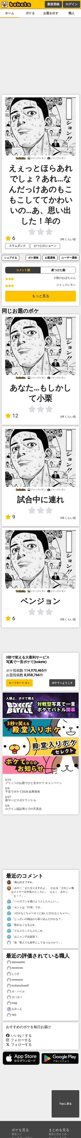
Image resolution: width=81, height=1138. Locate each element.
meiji (12, 1003)
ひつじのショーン (45, 245)
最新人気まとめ (58, 1134)
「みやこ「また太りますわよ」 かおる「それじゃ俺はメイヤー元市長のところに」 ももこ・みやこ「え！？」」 (40, 891)
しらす (13, 974)
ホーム (9, 13)
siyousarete (16, 962)
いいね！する (19, 1035)
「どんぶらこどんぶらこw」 (26, 931)
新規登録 (53, 4)
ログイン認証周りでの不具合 (40, 807)
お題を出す (50, 13)
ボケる (30, 13)
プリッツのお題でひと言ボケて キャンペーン (40, 781)
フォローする (19, 1040)
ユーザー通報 (69, 257)
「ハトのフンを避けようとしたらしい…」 (33, 901)
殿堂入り (17, 1134)
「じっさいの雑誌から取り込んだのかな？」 (35, 919)
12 (11, 416)
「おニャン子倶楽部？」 (23, 937)
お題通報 (50, 257)
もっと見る (40, 296)
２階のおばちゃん (64, 277)
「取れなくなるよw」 (22, 925)
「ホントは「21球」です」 (25, 907)
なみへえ (14, 1009)
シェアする (10, 257)
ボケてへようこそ (62, 682)
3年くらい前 (68, 239)
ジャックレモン (66, 284)
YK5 (11, 1015)
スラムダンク (17, 245)
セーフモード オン (19, 682)
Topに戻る (65, 1103)
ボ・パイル (16, 992)
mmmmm (15, 968)
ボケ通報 (33, 257)
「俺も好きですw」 (20, 882)
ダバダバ (14, 997)
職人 (71, 13)
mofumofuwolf (18, 986)
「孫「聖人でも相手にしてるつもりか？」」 (35, 943)
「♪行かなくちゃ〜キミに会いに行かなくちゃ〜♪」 (39, 913)
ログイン (71, 4)
